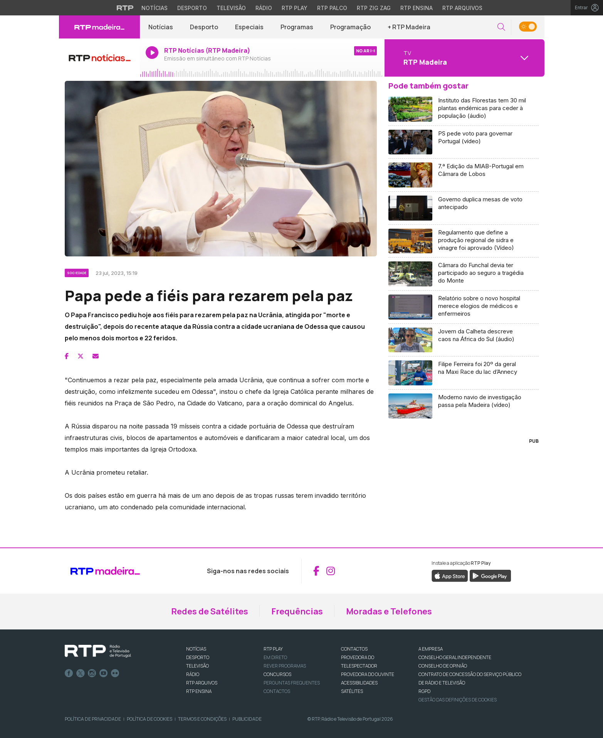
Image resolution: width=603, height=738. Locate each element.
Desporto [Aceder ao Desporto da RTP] (192, 8)
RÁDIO (192, 674)
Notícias (160, 27)
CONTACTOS (354, 649)
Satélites (352, 691)
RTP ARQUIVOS (201, 682)
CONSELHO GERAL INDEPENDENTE (454, 657)
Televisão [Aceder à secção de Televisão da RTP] (231, 8)
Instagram (92, 673)
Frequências (297, 611)
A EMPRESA (430, 649)
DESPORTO (197, 657)
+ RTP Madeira (409, 27)
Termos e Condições (202, 719)
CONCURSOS (277, 674)
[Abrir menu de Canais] (463, 57)
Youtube (103, 673)
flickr (115, 673)
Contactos (277, 691)
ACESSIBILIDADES (359, 682)
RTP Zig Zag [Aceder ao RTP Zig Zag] (374, 8)
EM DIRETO (275, 657)
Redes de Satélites (209, 611)
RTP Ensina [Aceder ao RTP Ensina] (416, 8)
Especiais (249, 27)
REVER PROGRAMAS (285, 666)
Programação (350, 27)
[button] (501, 27)
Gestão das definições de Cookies (457, 699)
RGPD (424, 691)
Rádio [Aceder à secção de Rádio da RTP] (263, 8)
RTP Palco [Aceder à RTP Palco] (332, 8)
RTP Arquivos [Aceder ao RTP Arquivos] (462, 8)
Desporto (204, 27)
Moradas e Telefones (389, 611)
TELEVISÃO (197, 666)
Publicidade (247, 719)
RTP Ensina (199, 691)
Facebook (69, 673)
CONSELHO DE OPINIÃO (442, 666)
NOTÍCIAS (196, 649)
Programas (297, 27)
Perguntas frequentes (292, 682)
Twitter (80, 673)
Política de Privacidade (93, 719)
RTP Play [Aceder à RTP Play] (294, 8)
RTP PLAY (273, 649)
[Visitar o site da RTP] (125, 7)
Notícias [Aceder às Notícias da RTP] (154, 8)
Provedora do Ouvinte (367, 674)
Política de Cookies (149, 719)
